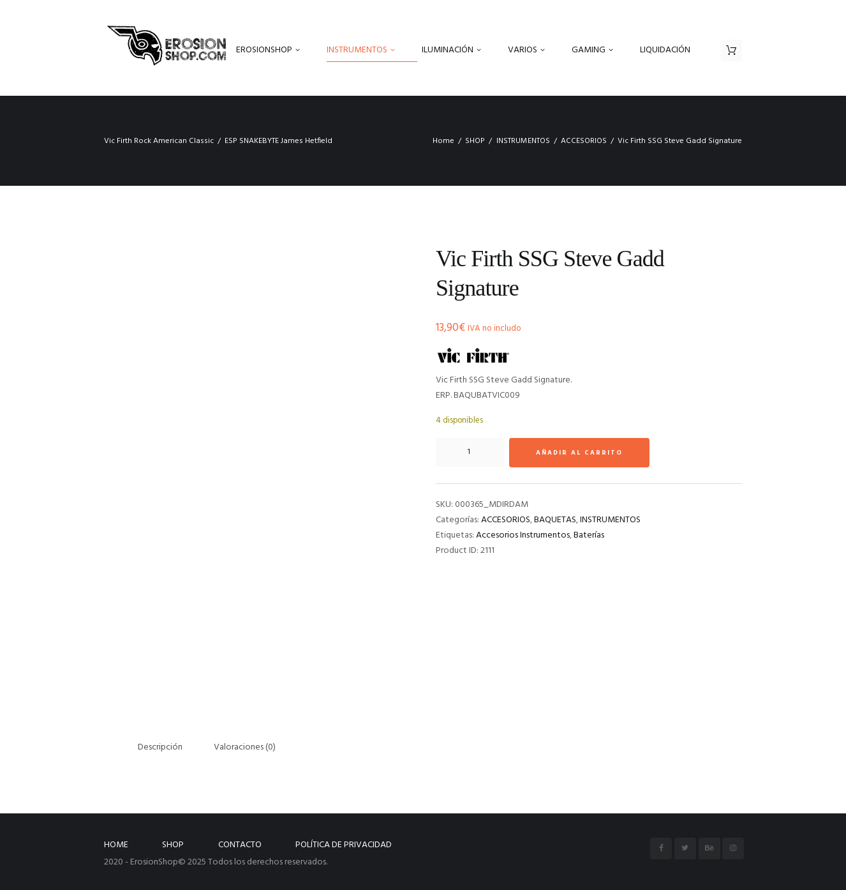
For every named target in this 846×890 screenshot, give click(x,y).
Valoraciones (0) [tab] (245, 747)
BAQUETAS (555, 520)
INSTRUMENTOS (523, 141)
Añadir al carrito (579, 453)
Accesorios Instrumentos (523, 535)
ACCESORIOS (584, 141)
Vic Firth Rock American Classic (159, 141)
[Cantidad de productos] (470, 452)
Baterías (589, 535)
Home (443, 141)
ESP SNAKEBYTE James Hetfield (278, 141)
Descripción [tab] (160, 747)
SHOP (475, 141)
